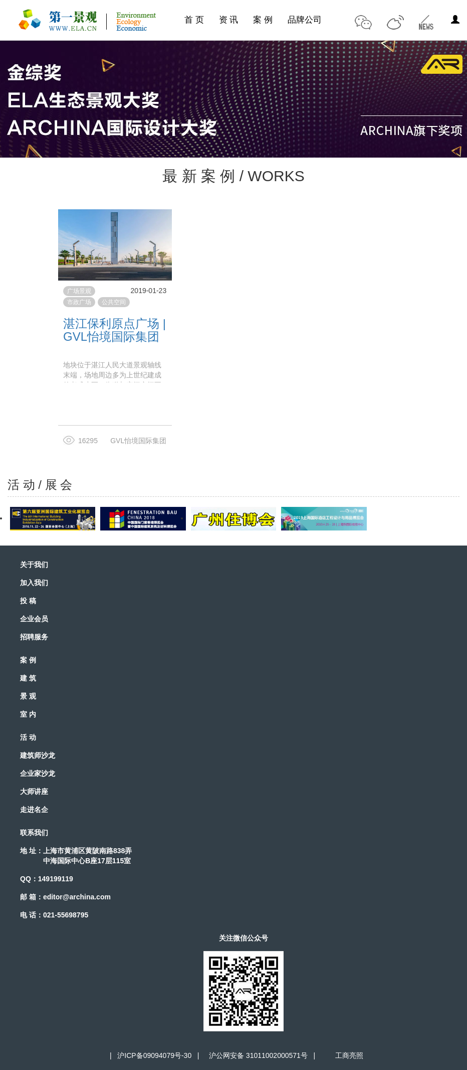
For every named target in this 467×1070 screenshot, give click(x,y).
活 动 (28, 737)
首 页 (194, 20)
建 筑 (28, 678)
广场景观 (79, 291)
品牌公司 (305, 20)
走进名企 (34, 810)
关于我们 (34, 565)
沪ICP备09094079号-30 (154, 1055)
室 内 (28, 714)
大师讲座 (34, 791)
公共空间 (114, 302)
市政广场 (79, 302)
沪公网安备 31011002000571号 (258, 1055)
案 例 (263, 20)
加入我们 (34, 583)
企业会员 (34, 619)
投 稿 (28, 601)
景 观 (28, 696)
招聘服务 (34, 637)
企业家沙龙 (37, 773)
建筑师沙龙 (37, 755)
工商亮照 (347, 1055)
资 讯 (229, 20)
